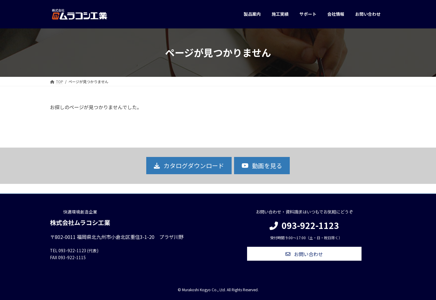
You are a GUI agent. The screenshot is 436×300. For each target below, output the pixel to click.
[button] (188, 165)
